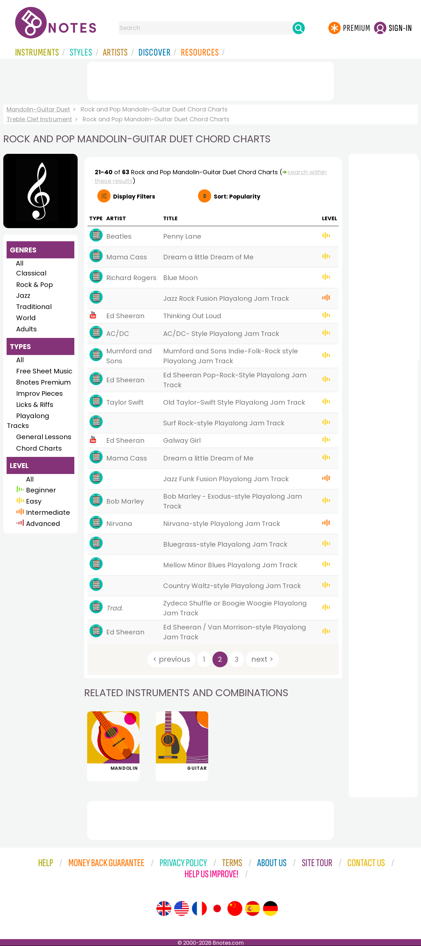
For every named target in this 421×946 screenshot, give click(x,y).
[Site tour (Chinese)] (235, 908)
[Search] (298, 28)
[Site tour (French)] (199, 908)
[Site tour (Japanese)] (217, 908)
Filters (134, 197)
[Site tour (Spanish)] (252, 908)
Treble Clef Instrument (39, 119)
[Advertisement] (210, 80)
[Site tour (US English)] (181, 908)
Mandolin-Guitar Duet (38, 109)
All (19, 263)
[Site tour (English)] (164, 908)
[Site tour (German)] (270, 908)
